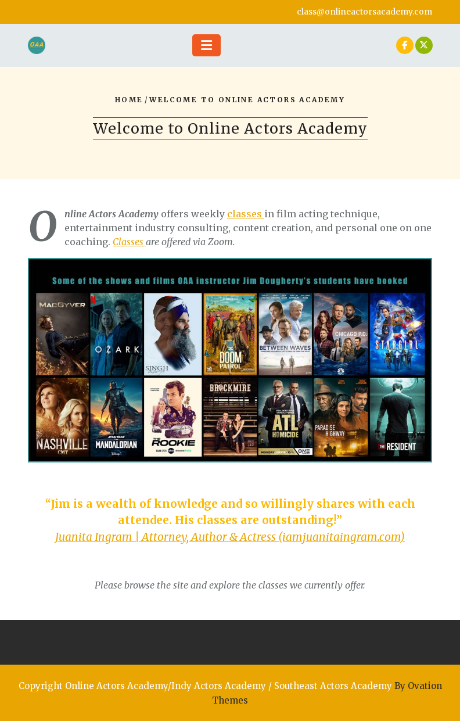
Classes (129, 241)
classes (245, 214)
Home (129, 99)
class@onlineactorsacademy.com (364, 11)
